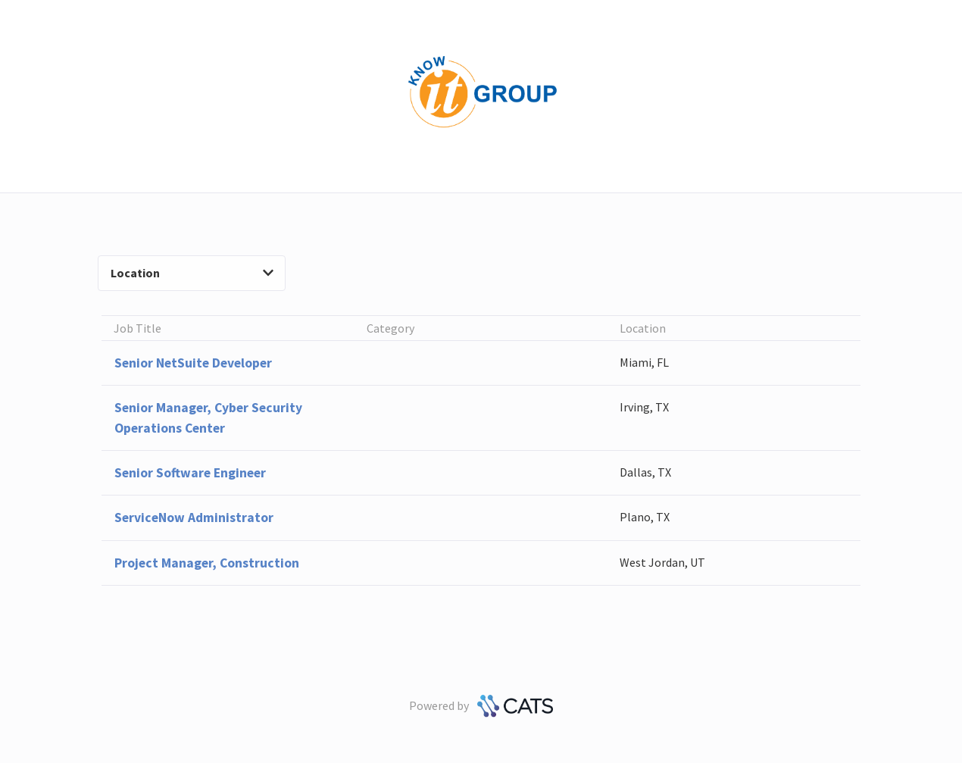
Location (192, 272)
